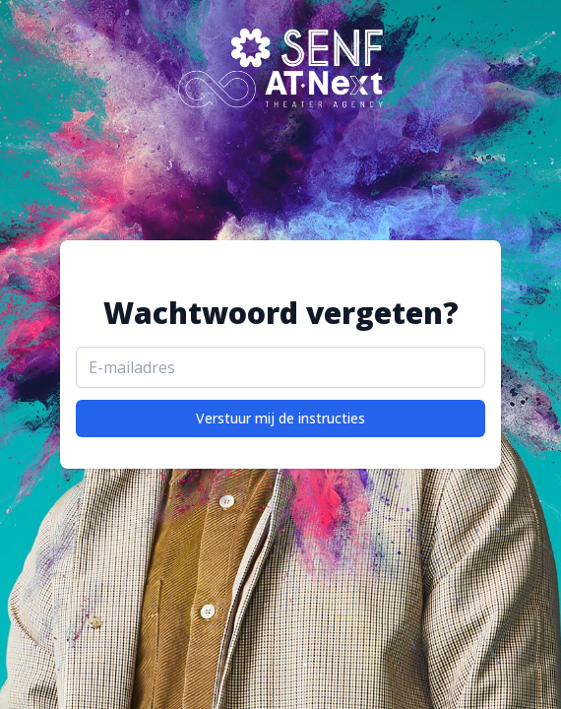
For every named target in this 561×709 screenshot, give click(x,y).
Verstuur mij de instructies (280, 418)
